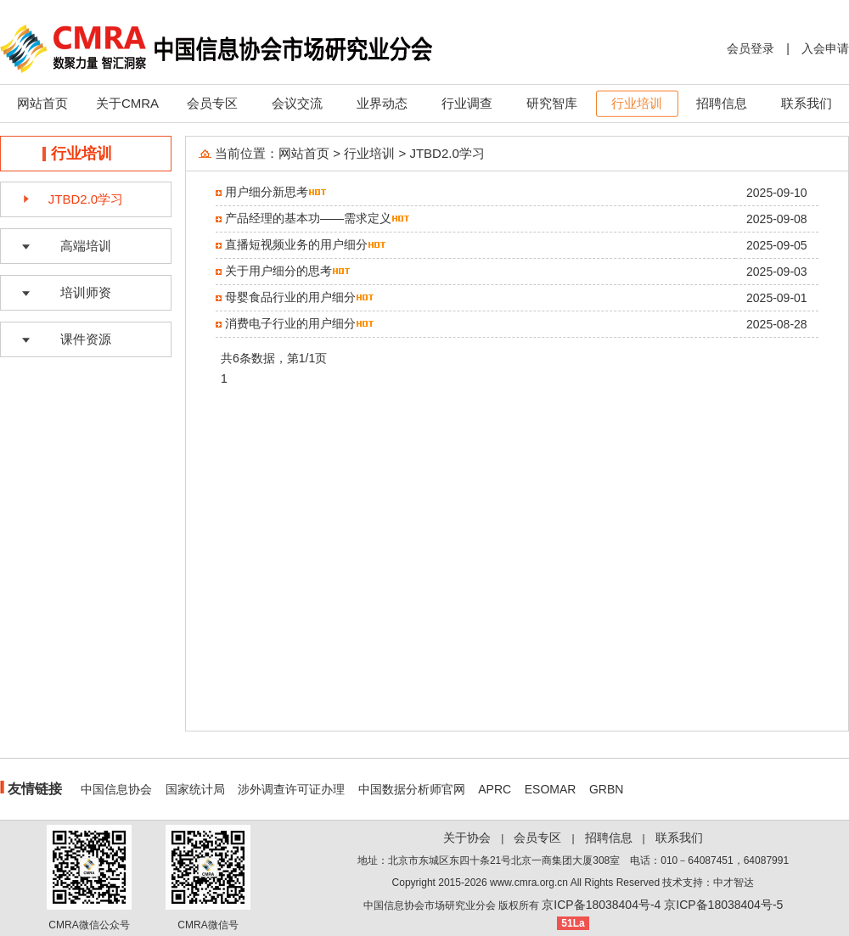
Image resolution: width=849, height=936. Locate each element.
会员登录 (750, 48)
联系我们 (806, 103)
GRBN (606, 789)
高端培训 (85, 245)
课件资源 (85, 339)
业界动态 (382, 103)
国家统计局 (195, 789)
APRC (494, 789)
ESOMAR (550, 789)
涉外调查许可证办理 (291, 789)
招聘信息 (721, 103)
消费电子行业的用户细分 (290, 323)
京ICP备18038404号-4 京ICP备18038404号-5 (662, 904)
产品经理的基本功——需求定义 (308, 218)
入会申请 (825, 48)
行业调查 (466, 103)
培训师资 (85, 292)
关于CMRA (127, 103)
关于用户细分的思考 (278, 270)
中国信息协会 (116, 789)
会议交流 (297, 103)
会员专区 (212, 103)
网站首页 (42, 103)
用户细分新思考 (266, 192)
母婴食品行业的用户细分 (290, 297)
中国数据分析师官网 (411, 789)
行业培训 (636, 103)
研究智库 (551, 103)
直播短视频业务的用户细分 (296, 244)
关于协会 (467, 837)
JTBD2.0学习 (85, 199)
